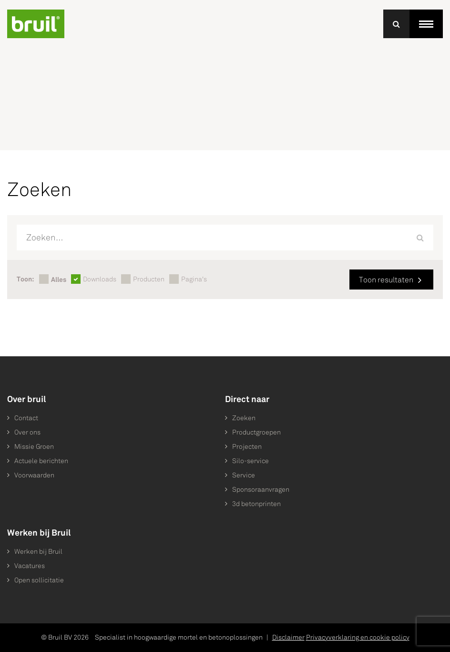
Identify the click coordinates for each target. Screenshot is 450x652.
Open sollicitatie (39, 580)
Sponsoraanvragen (260, 490)
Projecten (247, 447)
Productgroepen (256, 432)
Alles (58, 279)
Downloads (99, 279)
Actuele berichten (41, 461)
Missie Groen (34, 447)
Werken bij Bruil (38, 552)
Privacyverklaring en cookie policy (357, 637)
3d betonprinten (256, 504)
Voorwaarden (34, 475)
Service (243, 475)
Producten (148, 279)
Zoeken (244, 418)
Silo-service (250, 461)
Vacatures (29, 566)
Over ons (27, 432)
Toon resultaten (386, 279)
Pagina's (194, 279)
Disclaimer (288, 637)
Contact (26, 418)
